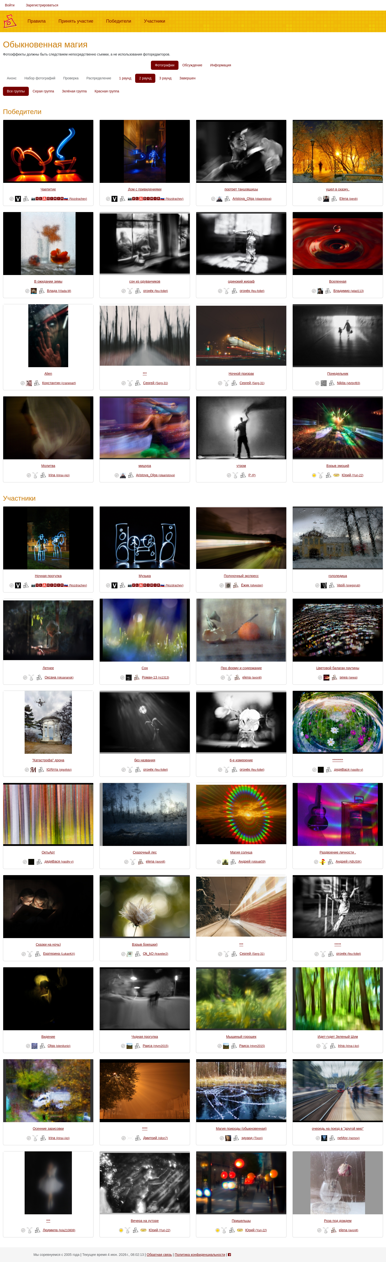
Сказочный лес (145, 852)
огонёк (155, 291)
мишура (145, 466)
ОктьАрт (48, 852)
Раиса (155, 1046)
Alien (48, 374)
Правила (38, 21)
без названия (144, 760)
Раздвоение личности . (338, 852)
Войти (10, 5)
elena (252, 677)
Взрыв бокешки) (145, 944)
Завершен (187, 78)
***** (337, 944)
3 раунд (165, 78)
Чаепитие (48, 189)
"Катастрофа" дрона (48, 760)
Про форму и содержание (241, 668)
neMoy (349, 1138)
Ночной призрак (241, 374)
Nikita (348, 383)
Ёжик (252, 585)
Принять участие (77, 21)
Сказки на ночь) (48, 944)
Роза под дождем (338, 1221)
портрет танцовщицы (241, 189)
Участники (156, 21)
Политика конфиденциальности (200, 1255)
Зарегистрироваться (42, 5)
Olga (59, 1046)
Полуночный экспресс (241, 576)
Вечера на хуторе (145, 1221)
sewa (348, 677)
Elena (348, 199)
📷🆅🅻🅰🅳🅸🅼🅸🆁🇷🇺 (59, 199)
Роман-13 (155, 677)
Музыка (145, 576)
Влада (59, 291)
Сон (145, 668)
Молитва (48, 466)
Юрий (352, 475)
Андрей (252, 861)
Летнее (48, 668)
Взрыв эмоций (337, 466)
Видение (48, 1037)
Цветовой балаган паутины (337, 668)
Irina (59, 475)
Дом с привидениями (144, 189)
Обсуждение (192, 65)
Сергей (155, 383)
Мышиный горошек (241, 1037)
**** (144, 1129)
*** (145, 374)
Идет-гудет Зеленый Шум (338, 1037)
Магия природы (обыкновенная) (241, 1129)
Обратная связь (159, 1255)
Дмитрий (155, 1138)
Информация (220, 65)
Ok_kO (155, 954)
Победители (120, 21)
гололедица (337, 576)
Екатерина (59, 954)
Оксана (59, 677)
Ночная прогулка (48, 576)
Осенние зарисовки (48, 1129)
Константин (59, 383)
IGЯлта (59, 769)
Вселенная (337, 281)
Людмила (59, 1230)
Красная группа (107, 91)
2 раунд (145, 78)
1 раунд (125, 78)
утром (241, 466)
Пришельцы (241, 1221)
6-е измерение (241, 760)
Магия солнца (241, 852)
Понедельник (337, 374)
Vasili (348, 585)
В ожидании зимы (48, 281)
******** (337, 760)
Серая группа (43, 91)
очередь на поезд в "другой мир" (338, 1129)
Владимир (348, 291)
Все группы (16, 91)
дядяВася (348, 769)
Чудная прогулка (144, 1037)
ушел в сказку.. (337, 189)
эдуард (252, 1138)
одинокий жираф (241, 281)
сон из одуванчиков (144, 281)
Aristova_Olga (251, 199)
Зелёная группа (74, 91)
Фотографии (164, 65)
